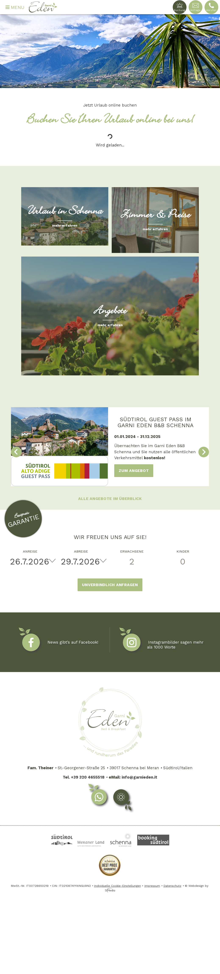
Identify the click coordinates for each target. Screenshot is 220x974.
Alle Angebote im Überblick (110, 499)
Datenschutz (172, 885)
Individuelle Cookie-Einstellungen (117, 885)
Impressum (152, 885)
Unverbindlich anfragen (110, 584)
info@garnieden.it (139, 777)
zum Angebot (134, 470)
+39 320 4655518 (87, 777)
